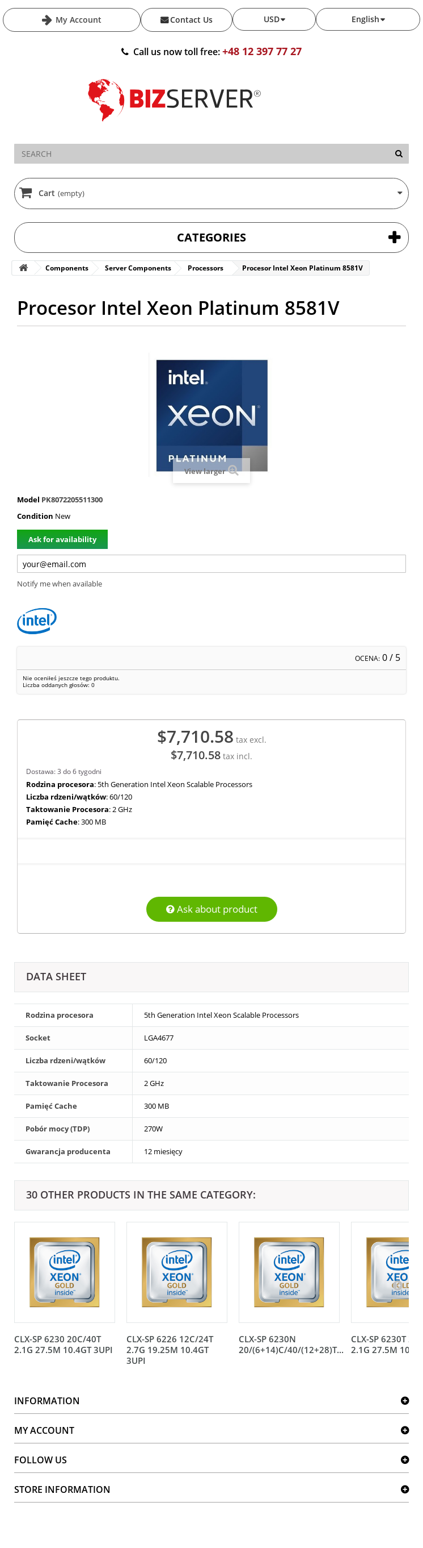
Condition (35, 516)
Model (28, 499)
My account (44, 1430)
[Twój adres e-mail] (211, 564)
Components (66, 268)
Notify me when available (59, 584)
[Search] (399, 154)
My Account (77, 19)
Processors (205, 268)
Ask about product (211, 909)
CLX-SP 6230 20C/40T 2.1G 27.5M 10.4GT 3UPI (63, 1344)
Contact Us (191, 19)
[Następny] (397, 1285)
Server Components (138, 268)
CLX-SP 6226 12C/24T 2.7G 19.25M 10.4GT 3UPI (169, 1349)
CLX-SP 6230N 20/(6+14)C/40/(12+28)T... (291, 1344)
